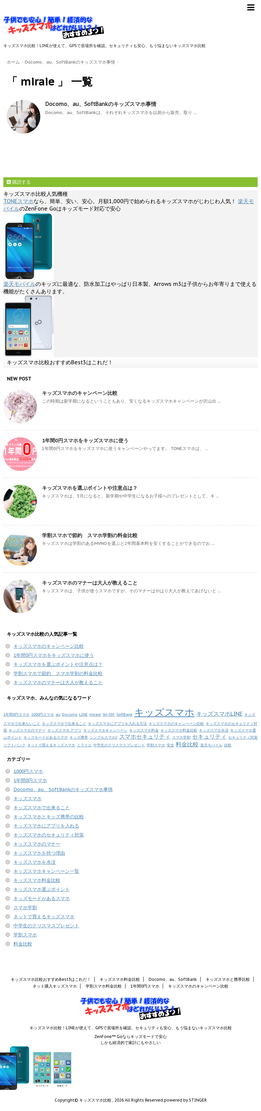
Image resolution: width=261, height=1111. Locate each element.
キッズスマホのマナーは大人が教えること (90, 583)
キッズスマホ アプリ (64, 730)
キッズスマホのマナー (27, 730)
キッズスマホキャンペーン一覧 (46, 871)
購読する (19, 182)
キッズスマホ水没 (213, 730)
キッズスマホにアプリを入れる (46, 826)
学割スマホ (156, 745)
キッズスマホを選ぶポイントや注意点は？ (90, 488)
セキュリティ (209, 736)
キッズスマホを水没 (34, 862)
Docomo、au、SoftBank (173, 979)
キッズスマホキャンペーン (105, 730)
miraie (95, 714)
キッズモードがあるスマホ (45, 737)
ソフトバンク (14, 745)
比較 (227, 745)
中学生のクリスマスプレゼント (119, 745)
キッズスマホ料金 (144, 730)
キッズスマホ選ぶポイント (41, 889)
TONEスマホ (18, 201)
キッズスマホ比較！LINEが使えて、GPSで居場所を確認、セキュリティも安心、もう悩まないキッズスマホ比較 (131, 1027)
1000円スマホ (42, 714)
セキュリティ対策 (243, 737)
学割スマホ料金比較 (104, 986)
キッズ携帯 (78, 737)
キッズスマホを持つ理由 (39, 853)
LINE (83, 714)
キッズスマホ (164, 712)
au (58, 714)
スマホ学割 (181, 737)
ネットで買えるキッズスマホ (51, 745)
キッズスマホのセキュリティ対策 (48, 835)
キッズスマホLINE (219, 713)
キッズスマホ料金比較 (178, 730)
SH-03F (109, 714)
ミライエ (84, 745)
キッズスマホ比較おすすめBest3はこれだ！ (60, 362)
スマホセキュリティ (144, 736)
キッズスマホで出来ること (64, 723)
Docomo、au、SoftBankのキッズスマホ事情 (100, 104)
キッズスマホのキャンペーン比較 (79, 393)
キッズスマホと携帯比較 (228, 979)
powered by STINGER (185, 1100)
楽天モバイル (19, 284)
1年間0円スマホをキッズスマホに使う (85, 440)
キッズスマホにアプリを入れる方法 (117, 723)
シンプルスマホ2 (103, 737)
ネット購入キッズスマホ (55, 986)
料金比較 (187, 744)
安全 (170, 745)
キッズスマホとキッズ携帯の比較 (48, 817)
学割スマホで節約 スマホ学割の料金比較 (90, 535)
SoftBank (124, 714)
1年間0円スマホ (16, 714)
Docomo (69, 714)
